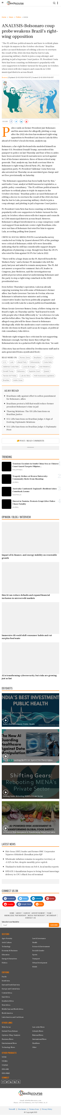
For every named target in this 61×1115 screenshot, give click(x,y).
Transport (36, 959)
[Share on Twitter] (16, 122)
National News (37, 1035)
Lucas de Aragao (29, 367)
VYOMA (4, 1061)
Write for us (6, 1027)
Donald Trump (8, 372)
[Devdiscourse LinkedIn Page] (11, 1082)
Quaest (46, 372)
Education (5, 955)
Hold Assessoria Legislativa (44, 376)
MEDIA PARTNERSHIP (36, 915)
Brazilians (37, 358)
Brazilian (6, 381)
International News (39, 1039)
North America (7, 1013)
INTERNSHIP (51, 915)
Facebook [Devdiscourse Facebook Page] (9, 898)
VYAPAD (5, 1066)
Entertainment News (9, 1043)
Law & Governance (39, 939)
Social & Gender (38, 951)
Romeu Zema (25, 358)
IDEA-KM (5, 1070)
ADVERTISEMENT (38, 913)
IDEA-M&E (6, 1074)
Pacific (4, 977)
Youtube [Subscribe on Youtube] (8, 904)
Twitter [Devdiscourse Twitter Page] (23, 898)
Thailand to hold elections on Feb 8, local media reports (32, 867)
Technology (6, 947)
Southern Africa (8, 1001)
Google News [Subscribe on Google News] (24, 904)
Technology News (8, 1048)
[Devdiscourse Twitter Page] (7, 1082)
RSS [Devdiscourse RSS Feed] (39, 904)
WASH (34, 967)
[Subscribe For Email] (25, 925)
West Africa (6, 1005)
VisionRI (12, 1109)
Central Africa (7, 993)
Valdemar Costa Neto (11, 367)
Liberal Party (22, 362)
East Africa (6, 997)
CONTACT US (30, 918)
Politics (4, 963)
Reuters (4, 78)
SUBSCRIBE (54, 925)
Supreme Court (34, 372)
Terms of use (34, 1109)
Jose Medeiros (44, 367)
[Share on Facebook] (11, 122)
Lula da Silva (25, 376)
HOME (12, 913)
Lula (11, 362)
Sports (34, 955)
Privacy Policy (47, 1109)
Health (34, 943)
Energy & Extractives (9, 959)
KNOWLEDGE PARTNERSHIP (15, 915)
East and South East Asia (11, 985)
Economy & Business (10, 951)
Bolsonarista (35, 362)
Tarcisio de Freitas (9, 376)
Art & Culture (7, 943)
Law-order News (38, 1027)
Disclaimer (22, 1109)
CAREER (27, 913)
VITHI (4, 1057)
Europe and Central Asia (11, 989)
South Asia (6, 981)
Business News (7, 1039)
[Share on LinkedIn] (21, 122)
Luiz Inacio (49, 358)
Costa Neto (47, 362)
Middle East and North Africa (12, 1009)
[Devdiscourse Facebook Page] (3, 1082)
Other (34, 1048)
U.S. (4, 362)
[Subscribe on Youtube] (26, 122)
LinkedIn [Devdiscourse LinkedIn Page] (37, 898)
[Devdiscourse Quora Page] (15, 1082)
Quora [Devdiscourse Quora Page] (50, 898)
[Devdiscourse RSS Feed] (19, 1082)
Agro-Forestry (7, 939)
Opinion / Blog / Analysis (11, 1035)
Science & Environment (41, 947)
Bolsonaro (21, 372)
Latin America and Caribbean (12, 1017)
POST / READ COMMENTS (30, 441)
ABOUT (19, 913)
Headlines (36, 1043)
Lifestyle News (37, 1031)
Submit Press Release (10, 1031)
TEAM (49, 913)
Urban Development (39, 963)
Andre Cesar (18, 381)
